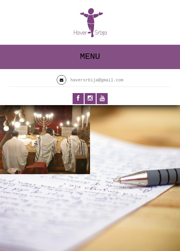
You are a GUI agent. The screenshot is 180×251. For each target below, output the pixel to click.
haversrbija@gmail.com (96, 80)
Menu (90, 56)
